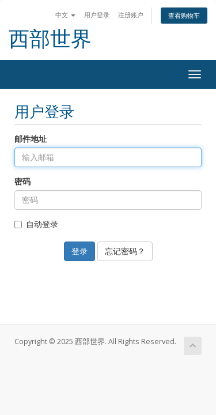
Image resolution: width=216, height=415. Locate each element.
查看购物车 (184, 15)
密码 (22, 181)
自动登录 (36, 223)
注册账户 (130, 14)
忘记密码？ (125, 251)
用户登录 (96, 14)
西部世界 (50, 39)
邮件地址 (30, 138)
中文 (65, 14)
